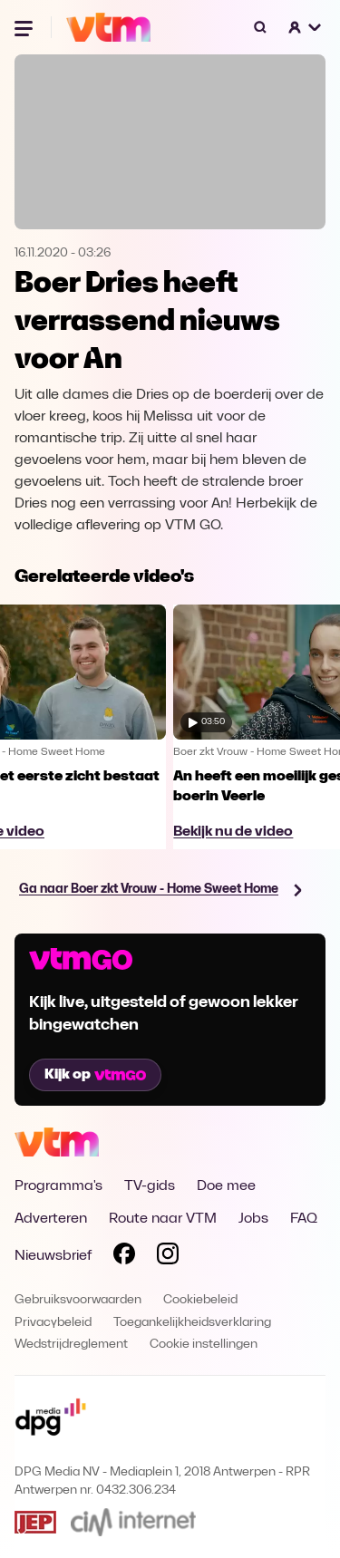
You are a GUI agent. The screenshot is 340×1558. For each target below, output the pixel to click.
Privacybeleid (53, 1323)
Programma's (58, 1186)
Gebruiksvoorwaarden (78, 1300)
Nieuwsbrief (53, 1256)
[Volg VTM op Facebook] (124, 1257)
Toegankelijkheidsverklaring (192, 1323)
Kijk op (95, 1075)
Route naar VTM (163, 1219)
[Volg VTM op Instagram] (168, 1257)
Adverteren (51, 1219)
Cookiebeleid (200, 1300)
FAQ (303, 1219)
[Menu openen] (25, 27)
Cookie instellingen (203, 1344)
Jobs (253, 1219)
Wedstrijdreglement (71, 1344)
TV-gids (149, 1186)
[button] (305, 27)
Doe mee (226, 1186)
